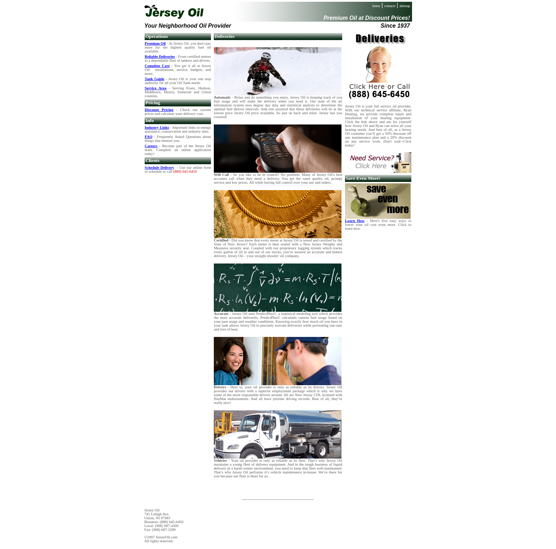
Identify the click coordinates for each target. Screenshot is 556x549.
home (376, 6)
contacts (389, 6)
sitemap (404, 6)
